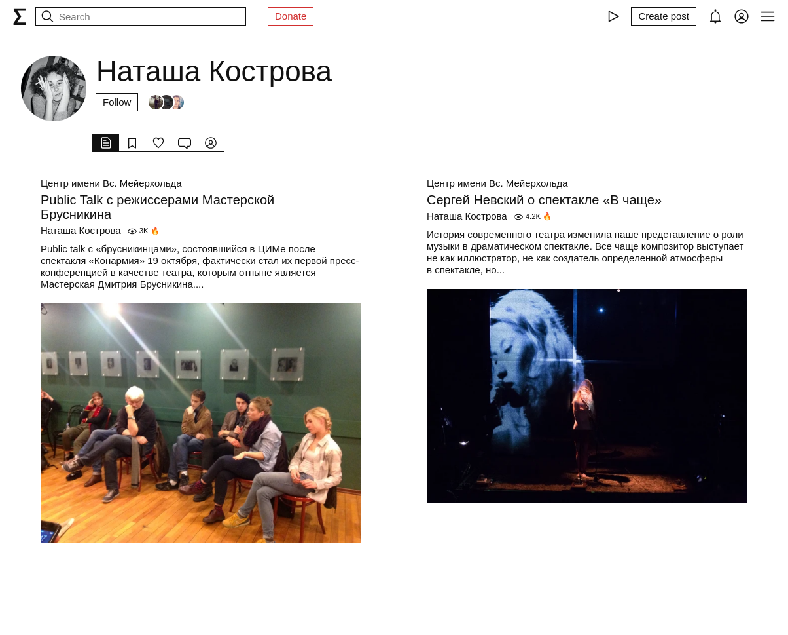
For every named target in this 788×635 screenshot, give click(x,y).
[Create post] (664, 16)
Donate (290, 16)
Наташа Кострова (81, 230)
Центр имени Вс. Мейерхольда (111, 183)
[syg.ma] (19, 16)
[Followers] (166, 102)
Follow (117, 101)
